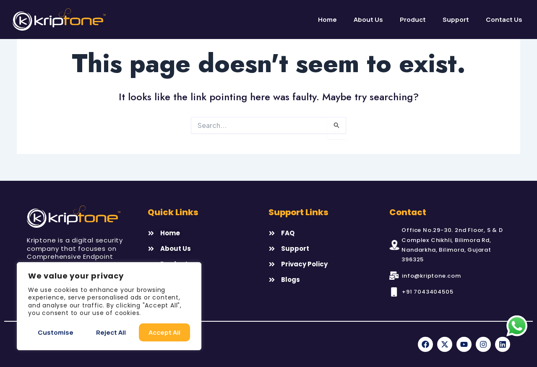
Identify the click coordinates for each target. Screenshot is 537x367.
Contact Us (504, 19)
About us (368, 19)
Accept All (164, 332)
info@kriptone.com (431, 276)
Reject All (111, 332)
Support (456, 19)
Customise (55, 332)
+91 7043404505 (427, 292)
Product (413, 19)
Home (327, 19)
